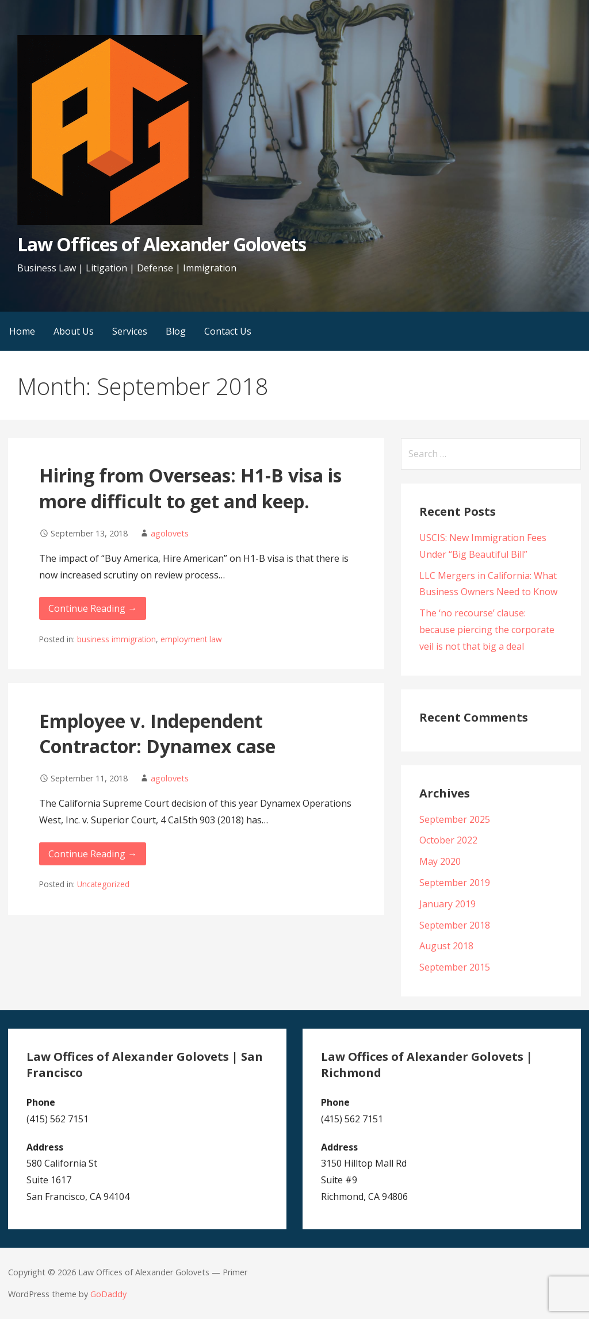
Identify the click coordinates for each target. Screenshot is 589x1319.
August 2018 (446, 946)
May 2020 (440, 861)
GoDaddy (108, 1294)
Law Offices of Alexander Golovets (161, 244)
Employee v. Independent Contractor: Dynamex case (157, 733)
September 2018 (454, 925)
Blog (176, 331)
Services (129, 331)
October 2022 (448, 840)
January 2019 (447, 904)
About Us (73, 331)
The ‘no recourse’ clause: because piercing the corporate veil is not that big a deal (486, 630)
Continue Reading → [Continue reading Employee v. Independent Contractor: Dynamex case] (92, 854)
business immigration (116, 639)
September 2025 (454, 819)
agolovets (170, 533)
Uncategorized (103, 884)
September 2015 (454, 967)
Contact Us (227, 331)
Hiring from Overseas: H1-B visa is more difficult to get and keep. (190, 488)
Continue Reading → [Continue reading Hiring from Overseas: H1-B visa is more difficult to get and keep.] (92, 608)
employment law (191, 639)
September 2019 (454, 882)
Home (22, 331)
